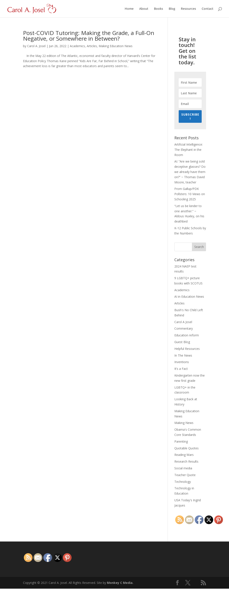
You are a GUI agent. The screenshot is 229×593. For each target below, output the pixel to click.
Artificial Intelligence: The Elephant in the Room (188, 149)
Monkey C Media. (120, 583)
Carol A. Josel (36, 46)
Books (158, 9)
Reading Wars (184, 455)
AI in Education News (189, 296)
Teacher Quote (185, 475)
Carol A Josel (183, 322)
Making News (183, 423)
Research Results (186, 461)
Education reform (186, 335)
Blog (172, 9)
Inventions (181, 362)
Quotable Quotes (186, 448)
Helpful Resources (187, 349)
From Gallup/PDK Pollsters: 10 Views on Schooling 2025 (189, 194)
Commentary (183, 328)
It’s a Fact (181, 369)
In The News (183, 355)
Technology (182, 482)
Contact (207, 9)
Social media (183, 468)
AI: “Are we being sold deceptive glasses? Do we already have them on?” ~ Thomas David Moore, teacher (190, 171)
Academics (77, 46)
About (143, 9)
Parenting (181, 441)
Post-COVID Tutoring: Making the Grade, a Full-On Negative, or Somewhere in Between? (88, 35)
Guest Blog (182, 342)
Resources (188, 9)
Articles (92, 46)
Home (129, 9)
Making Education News (115, 46)
